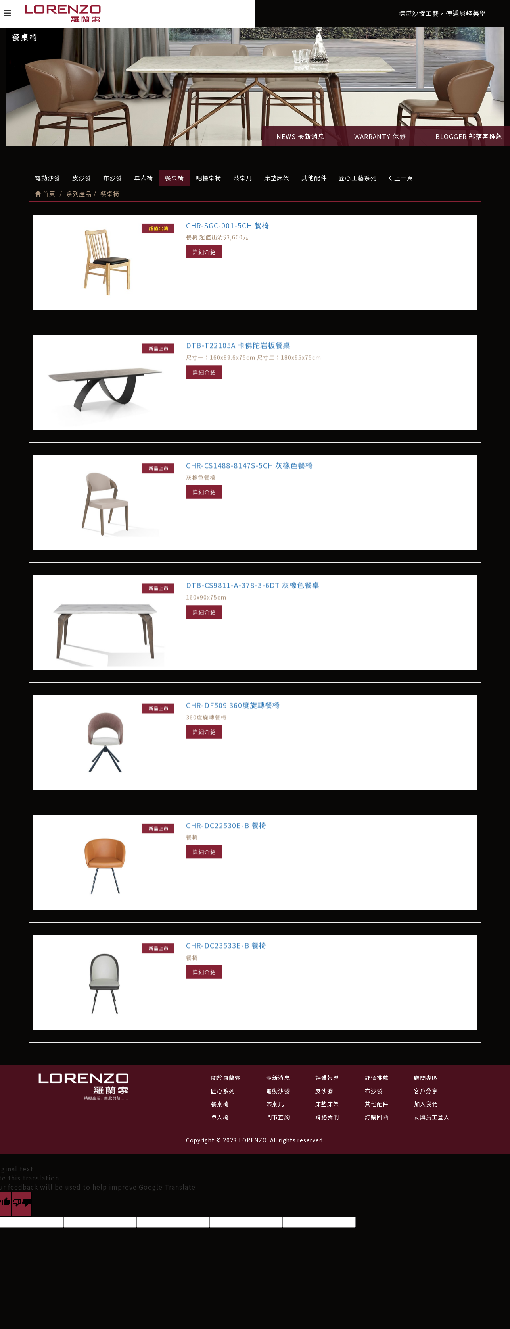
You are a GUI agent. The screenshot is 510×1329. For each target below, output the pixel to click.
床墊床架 (277, 178)
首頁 (45, 193)
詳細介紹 (204, 252)
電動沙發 (47, 178)
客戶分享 (426, 1091)
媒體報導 (327, 1078)
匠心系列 (223, 1091)
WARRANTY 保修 (380, 136)
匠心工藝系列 (358, 178)
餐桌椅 (174, 178)
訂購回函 (377, 1117)
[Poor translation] (22, 1204)
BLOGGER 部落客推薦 (468, 136)
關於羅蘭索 (226, 1078)
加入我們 (426, 1104)
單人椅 (143, 178)
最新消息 (278, 1078)
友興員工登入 (432, 1117)
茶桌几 (242, 178)
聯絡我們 (327, 1117)
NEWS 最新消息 (300, 136)
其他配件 (314, 178)
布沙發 (112, 178)
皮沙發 (81, 178)
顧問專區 (426, 1078)
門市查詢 (278, 1117)
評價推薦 (377, 1078)
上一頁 (401, 178)
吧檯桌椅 (208, 178)
